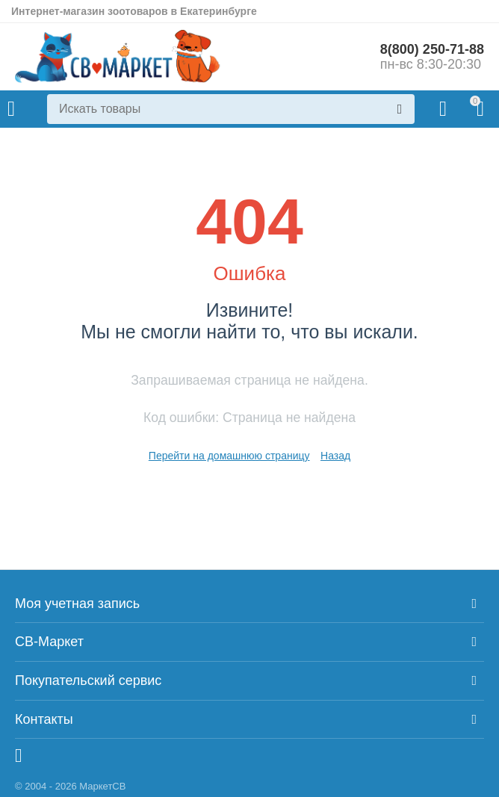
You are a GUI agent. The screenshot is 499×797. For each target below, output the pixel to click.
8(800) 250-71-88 (432, 49)
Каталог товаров (11, 109)
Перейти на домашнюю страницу (229, 456)
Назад (335, 456)
